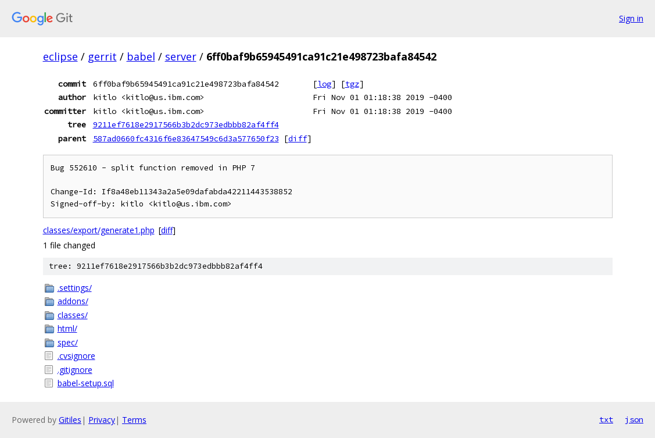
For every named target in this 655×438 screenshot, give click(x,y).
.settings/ (75, 287)
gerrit (102, 56)
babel (141, 56)
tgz (352, 84)
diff (297, 138)
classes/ (73, 315)
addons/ (73, 301)
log (324, 84)
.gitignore (75, 369)
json (634, 419)
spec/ (68, 342)
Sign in (631, 18)
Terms (134, 419)
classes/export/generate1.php (99, 230)
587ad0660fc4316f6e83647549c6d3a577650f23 (186, 138)
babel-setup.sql (86, 383)
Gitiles (70, 419)
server (180, 56)
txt (606, 419)
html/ (67, 328)
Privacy (101, 419)
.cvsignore (76, 355)
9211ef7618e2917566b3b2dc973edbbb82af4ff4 (186, 124)
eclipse (60, 56)
